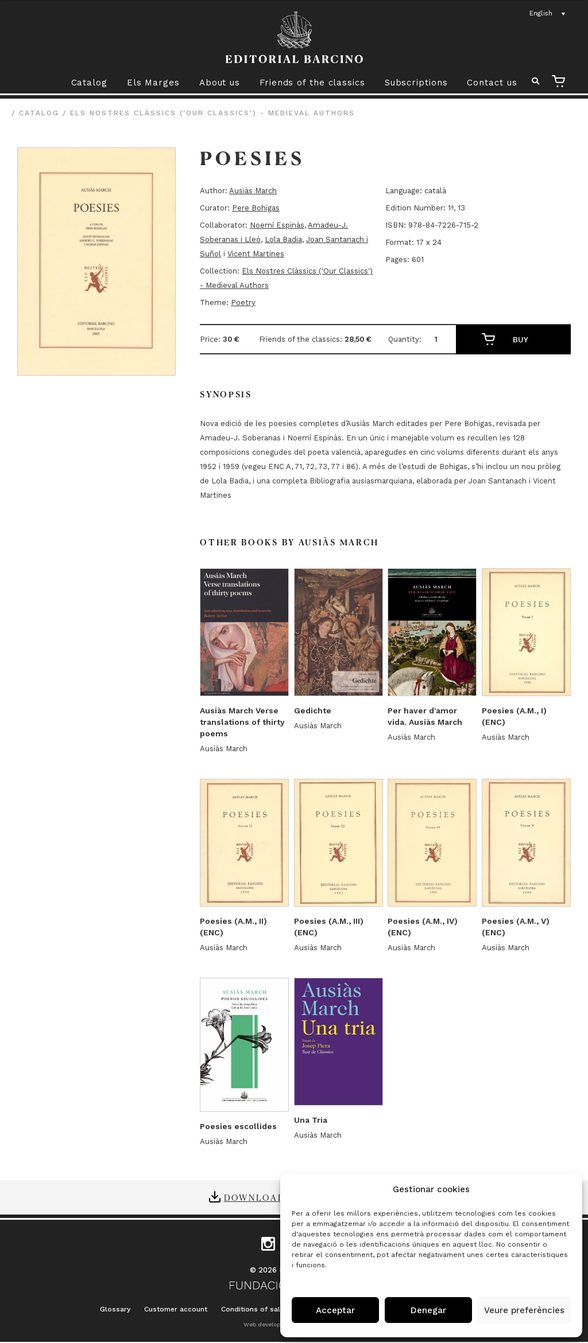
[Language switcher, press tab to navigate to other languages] (548, 14)
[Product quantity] (440, 339)
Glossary (115, 1309)
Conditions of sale (252, 1309)
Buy (520, 339)
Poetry (243, 302)
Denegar (428, 1310)
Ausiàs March (253, 190)
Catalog (89, 82)
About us (219, 82)
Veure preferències (524, 1310)
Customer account (175, 1309)
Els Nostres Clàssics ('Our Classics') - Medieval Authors (212, 113)
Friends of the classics (312, 82)
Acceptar (335, 1310)
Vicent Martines (255, 253)
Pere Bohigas (256, 208)
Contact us (492, 82)
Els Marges (153, 82)
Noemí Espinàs (277, 225)
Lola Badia (283, 239)
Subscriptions (416, 82)
